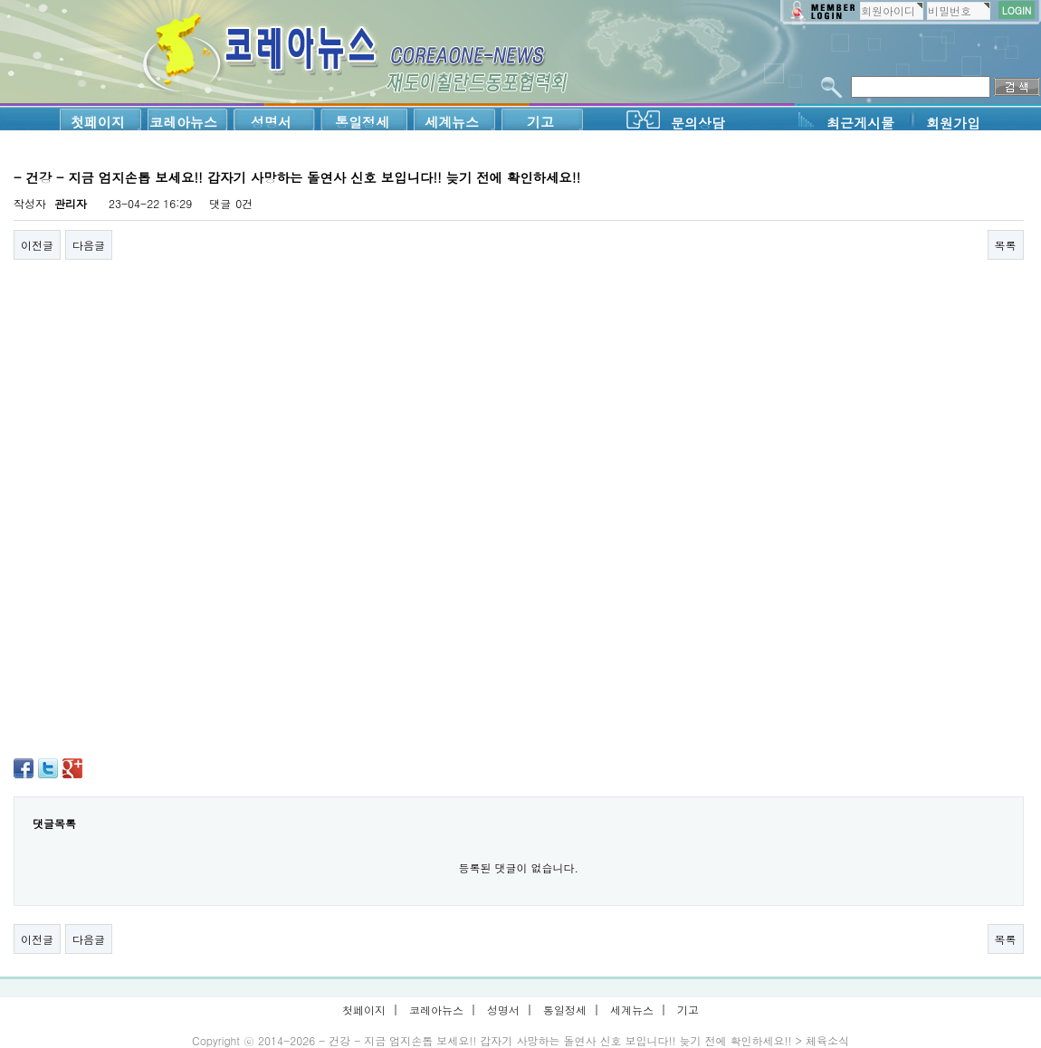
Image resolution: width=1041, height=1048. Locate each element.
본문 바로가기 (0, 0)
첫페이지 (98, 121)
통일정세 (362, 121)
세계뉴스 (452, 121)
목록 (1006, 244)
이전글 (37, 244)
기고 (540, 121)
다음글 (88, 244)
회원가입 (953, 122)
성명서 (271, 121)
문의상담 (698, 122)
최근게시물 (860, 122)
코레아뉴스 (183, 121)
